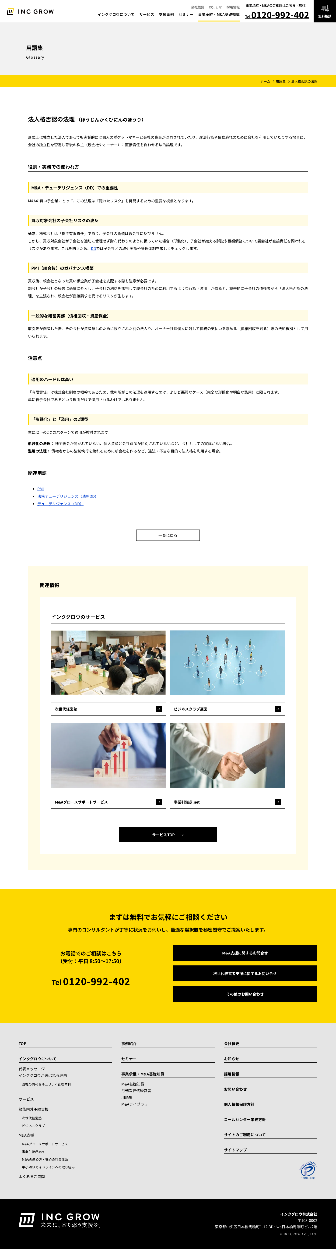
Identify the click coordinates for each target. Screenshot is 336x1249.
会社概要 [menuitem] (197, 6)
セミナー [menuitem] (185, 14)
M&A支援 (26, 1135)
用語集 (281, 81)
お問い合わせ (235, 1089)
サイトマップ (235, 1150)
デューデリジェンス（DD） (60, 503)
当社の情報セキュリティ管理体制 (46, 1084)
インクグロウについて (37, 1058)
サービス (26, 1099)
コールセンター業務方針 (245, 1119)
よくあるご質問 (32, 1176)
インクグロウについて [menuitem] (116, 14)
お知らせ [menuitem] (215, 6)
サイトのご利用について (245, 1134)
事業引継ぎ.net (33, 1151)
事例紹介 (128, 1043)
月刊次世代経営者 (136, 1090)
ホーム (265, 81)
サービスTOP (163, 834)
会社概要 (231, 1043)
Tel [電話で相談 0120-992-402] (277, 15)
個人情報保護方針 (239, 1104)
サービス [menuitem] (146, 14)
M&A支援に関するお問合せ (245, 953)
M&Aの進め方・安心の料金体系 (45, 1159)
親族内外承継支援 (34, 1109)
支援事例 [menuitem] (166, 14)
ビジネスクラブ (33, 1125)
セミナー (128, 1058)
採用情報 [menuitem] (233, 6)
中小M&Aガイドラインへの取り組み (48, 1167)
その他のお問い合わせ (245, 994)
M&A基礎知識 (132, 1084)
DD (93, 248)
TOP (22, 1043)
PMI (40, 488)
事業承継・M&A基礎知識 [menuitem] (219, 14)
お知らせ (231, 1058)
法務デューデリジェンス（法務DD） (67, 496)
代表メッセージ (32, 1068)
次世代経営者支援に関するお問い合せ (245, 973)
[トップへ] (30, 11)
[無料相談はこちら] (325, 11)
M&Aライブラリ (134, 1104)
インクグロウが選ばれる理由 (43, 1075)
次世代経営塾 (32, 1118)
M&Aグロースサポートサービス (45, 1144)
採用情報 (231, 1074)
